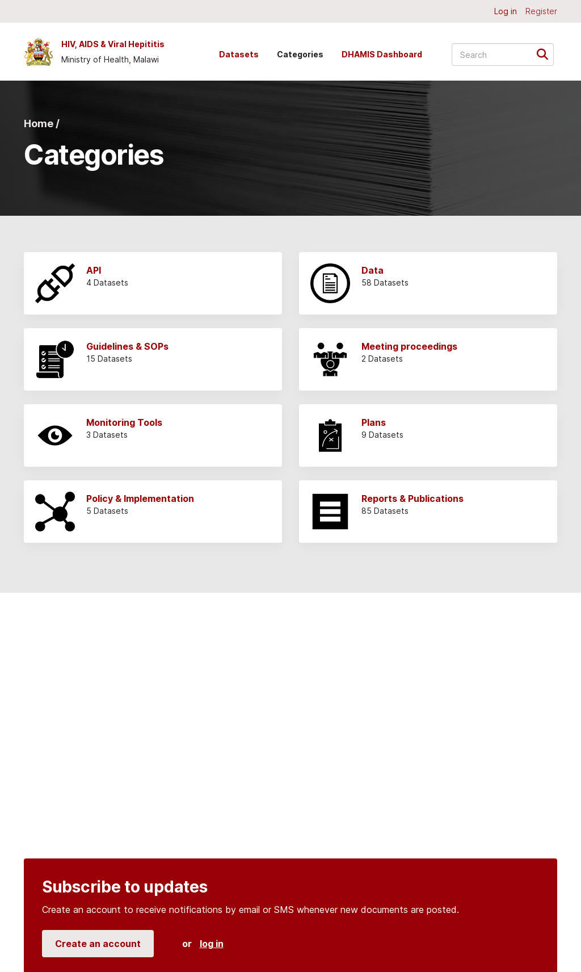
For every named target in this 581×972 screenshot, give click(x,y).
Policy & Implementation (140, 498)
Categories (300, 54)
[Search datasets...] (503, 54)
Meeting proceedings (409, 346)
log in (212, 943)
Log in (505, 11)
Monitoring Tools (124, 422)
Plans (373, 422)
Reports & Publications (412, 498)
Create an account (98, 943)
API (93, 270)
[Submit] (546, 53)
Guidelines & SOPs (127, 346)
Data (372, 270)
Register (541, 11)
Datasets (239, 54)
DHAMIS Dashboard (382, 54)
